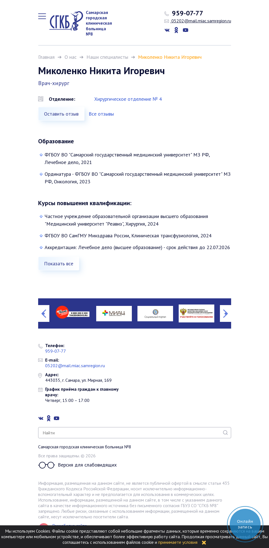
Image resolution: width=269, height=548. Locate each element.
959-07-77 (183, 13)
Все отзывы (101, 114)
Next (225, 313)
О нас (71, 57)
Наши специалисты (107, 57)
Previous (43, 313)
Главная (46, 57)
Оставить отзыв (61, 114)
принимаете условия (177, 542)
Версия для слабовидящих (77, 465)
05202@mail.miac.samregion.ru (197, 21)
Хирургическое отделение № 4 (128, 99)
